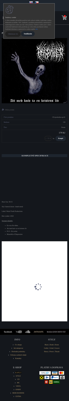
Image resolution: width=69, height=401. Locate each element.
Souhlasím (28, 34)
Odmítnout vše (13, 34)
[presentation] (3, 289)
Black (47, 345)
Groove (57, 348)
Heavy (46, 351)
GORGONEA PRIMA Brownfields (49, 295)
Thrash (57, 351)
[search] (61, 18)
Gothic (46, 348)
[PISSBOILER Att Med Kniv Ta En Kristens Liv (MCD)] (34, 70)
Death (52, 345)
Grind (51, 348)
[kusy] (48, 138)
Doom (57, 345)
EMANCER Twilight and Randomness (16, 295)
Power (51, 351)
